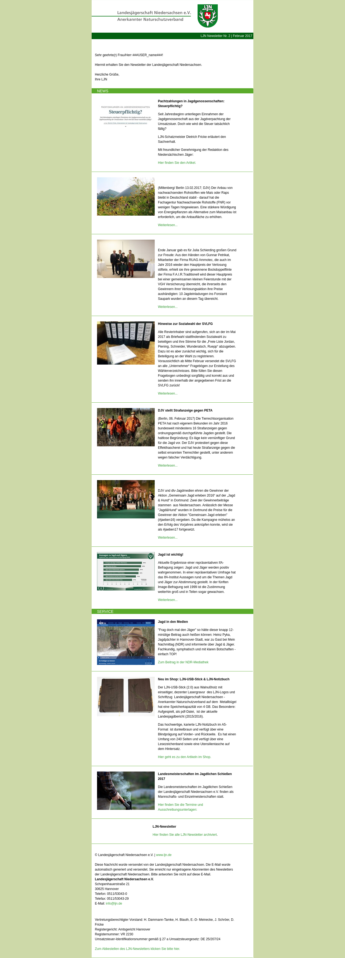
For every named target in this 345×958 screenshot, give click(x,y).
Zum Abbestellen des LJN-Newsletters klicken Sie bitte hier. (137, 949)
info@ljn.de (114, 903)
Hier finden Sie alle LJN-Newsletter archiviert (185, 835)
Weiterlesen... (168, 225)
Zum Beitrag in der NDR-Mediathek (183, 662)
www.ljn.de (163, 855)
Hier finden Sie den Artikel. (177, 163)
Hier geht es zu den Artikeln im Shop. (184, 757)
